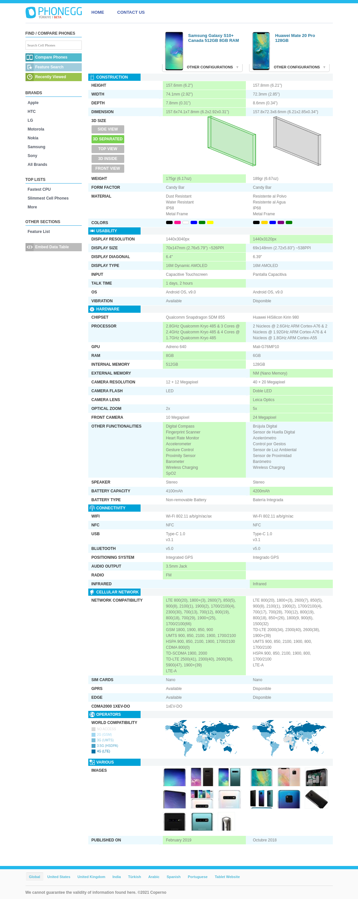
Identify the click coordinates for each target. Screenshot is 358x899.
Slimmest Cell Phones (48, 198)
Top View (107, 149)
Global (34, 877)
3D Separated (108, 139)
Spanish (174, 877)
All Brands (37, 164)
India (116, 877)
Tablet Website (227, 877)
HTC (32, 111)
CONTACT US (131, 12)
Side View (107, 129)
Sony (32, 155)
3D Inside (107, 158)
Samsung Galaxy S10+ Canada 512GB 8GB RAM (213, 38)
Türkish (134, 877)
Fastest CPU (39, 189)
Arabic (153, 877)
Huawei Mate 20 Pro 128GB (295, 38)
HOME (98, 12)
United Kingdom (91, 877)
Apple (33, 102)
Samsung (36, 147)
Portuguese (198, 877)
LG (30, 120)
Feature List (39, 231)
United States (58, 877)
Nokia (33, 138)
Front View (107, 168)
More (32, 207)
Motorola (36, 129)
